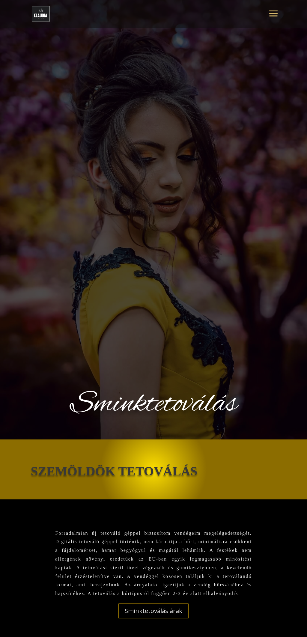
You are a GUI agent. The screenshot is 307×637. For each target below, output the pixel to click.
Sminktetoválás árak (153, 611)
